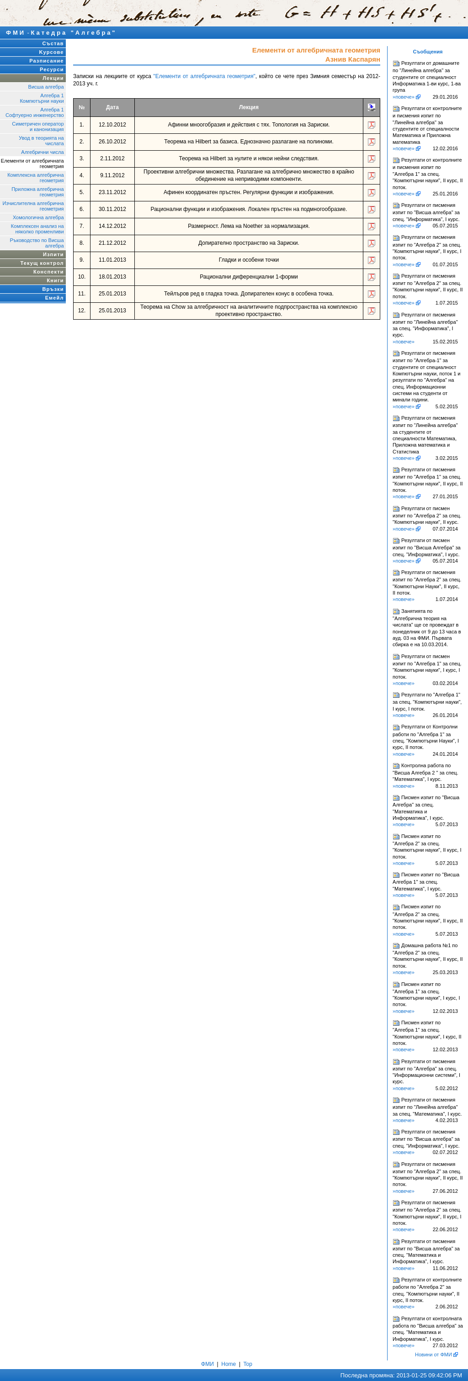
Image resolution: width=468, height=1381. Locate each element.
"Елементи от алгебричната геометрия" (204, 76)
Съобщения (428, 51)
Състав (53, 43)
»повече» (404, 97)
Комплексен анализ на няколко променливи (37, 228)
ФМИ (16, 32)
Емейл (54, 297)
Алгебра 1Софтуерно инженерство (34, 112)
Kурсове (51, 52)
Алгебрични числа (42, 152)
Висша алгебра (46, 87)
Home (228, 1364)
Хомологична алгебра (38, 217)
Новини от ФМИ (433, 1354)
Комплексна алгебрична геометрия (35, 177)
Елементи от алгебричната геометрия (32, 163)
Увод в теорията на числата (41, 140)
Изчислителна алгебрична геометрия (33, 205)
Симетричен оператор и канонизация (38, 126)
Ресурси (52, 69)
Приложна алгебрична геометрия (37, 191)
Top (248, 1364)
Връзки (53, 289)
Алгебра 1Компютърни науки (42, 98)
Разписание (46, 60)
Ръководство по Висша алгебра (37, 242)
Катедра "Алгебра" (74, 32)
